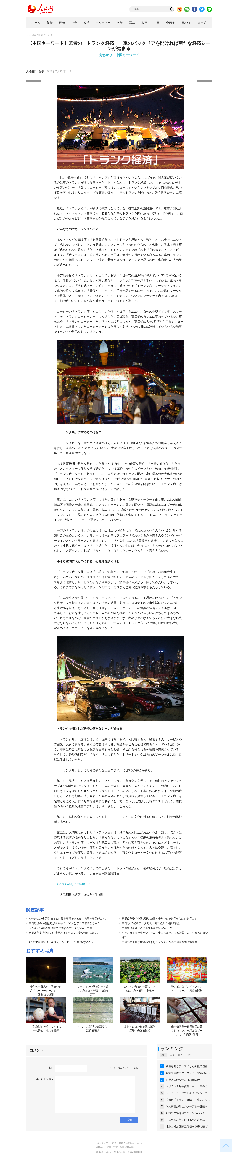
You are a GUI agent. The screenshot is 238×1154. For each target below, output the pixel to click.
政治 (86, 22)
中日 (157, 22)
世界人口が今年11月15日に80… (184, 1079)
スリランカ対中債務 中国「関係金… (188, 1086)
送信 (129, 1119)
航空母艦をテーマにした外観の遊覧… (188, 1066)
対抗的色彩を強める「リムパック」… (188, 1113)
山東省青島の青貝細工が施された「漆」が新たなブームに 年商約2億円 (186, 1030)
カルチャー (103, 22)
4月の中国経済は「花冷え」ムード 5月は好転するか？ (61, 942)
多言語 (202, 22)
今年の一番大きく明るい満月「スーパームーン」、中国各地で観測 (45, 990)
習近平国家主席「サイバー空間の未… (188, 1073)
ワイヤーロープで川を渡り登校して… (188, 1093)
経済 (62, 22)
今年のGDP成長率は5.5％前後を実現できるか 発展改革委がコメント (69, 918)
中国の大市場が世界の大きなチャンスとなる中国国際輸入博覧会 (159, 942)
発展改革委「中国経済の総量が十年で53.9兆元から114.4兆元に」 (159, 918)
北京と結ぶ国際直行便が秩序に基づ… (188, 1126)
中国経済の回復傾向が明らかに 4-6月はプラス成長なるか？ (64, 923)
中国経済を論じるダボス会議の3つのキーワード (150, 928)
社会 (74, 22)
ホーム (35, 22)
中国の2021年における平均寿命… (185, 1119)
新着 (50, 22)
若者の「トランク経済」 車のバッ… (188, 1099)
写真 (132, 22)
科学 (120, 22)
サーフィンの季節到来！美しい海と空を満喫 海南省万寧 (92, 990)
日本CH (186, 22)
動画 (144, 22)
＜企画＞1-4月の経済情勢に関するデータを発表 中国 (60, 928)
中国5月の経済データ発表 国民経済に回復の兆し (151, 923)
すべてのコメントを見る (124, 1067)
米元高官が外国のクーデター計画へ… (188, 1106)
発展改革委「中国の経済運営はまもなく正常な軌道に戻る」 (64, 932)
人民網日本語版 (35, 34)
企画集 (170, 22)
